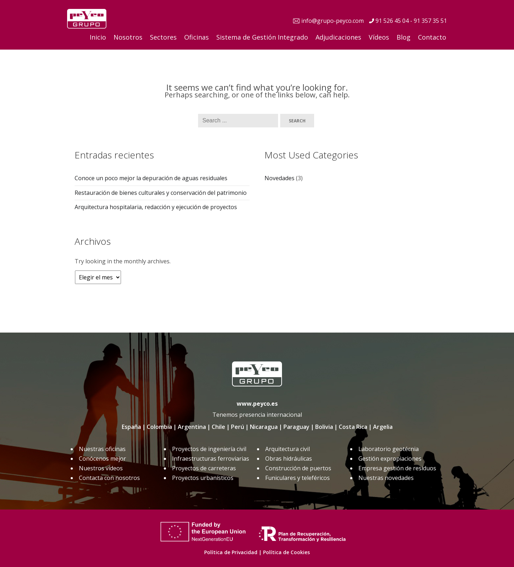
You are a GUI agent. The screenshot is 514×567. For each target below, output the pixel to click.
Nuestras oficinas (102, 449)
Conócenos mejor (102, 458)
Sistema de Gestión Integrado (262, 37)
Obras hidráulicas (288, 458)
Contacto (432, 37)
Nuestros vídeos (101, 468)
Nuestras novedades (386, 478)
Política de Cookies (286, 552)
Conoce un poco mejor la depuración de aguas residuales (151, 178)
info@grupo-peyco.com (332, 21)
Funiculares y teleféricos (297, 478)
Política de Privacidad (230, 552)
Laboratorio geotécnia (388, 449)
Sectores (163, 37)
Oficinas (196, 37)
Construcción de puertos (298, 468)
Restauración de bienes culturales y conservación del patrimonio (161, 193)
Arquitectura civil (287, 449)
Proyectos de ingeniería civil (209, 449)
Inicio (98, 37)
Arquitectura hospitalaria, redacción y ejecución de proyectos (156, 207)
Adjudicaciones (338, 37)
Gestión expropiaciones (390, 458)
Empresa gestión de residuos (397, 468)
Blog (403, 37)
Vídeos (379, 37)
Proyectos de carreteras (204, 468)
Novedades (279, 178)
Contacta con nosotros (109, 478)
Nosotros (128, 37)
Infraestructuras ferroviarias (210, 458)
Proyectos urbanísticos (202, 478)
